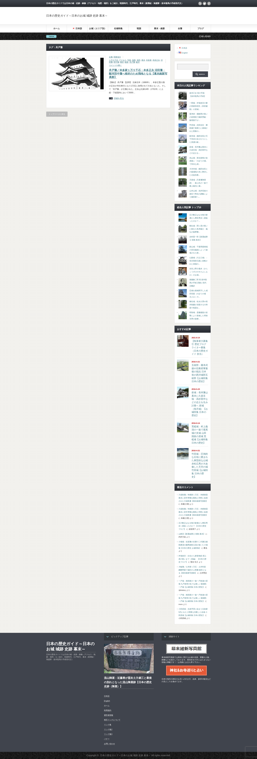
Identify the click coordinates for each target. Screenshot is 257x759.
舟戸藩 (132, 62)
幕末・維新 (159, 28)
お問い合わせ (109, 744)
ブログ (200, 28)
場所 (138, 60)
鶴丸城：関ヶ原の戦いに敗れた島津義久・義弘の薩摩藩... (198, 229)
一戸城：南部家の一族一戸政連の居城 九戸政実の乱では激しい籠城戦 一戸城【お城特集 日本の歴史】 (193, 584)
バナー (106, 739)
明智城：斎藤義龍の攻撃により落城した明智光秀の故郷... (198, 315)
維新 (126, 62)
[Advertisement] (172, 16)
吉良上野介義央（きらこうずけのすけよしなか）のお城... (198, 272)
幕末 (143, 60)
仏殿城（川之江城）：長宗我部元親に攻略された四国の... (198, 261)
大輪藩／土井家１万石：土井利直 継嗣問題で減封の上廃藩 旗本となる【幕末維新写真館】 (192, 570)
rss (200, 3)
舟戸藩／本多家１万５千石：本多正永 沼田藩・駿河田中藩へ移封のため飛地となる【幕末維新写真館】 (138, 74)
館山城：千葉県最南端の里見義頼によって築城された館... (198, 250)
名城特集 (118, 28)
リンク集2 (108, 729)
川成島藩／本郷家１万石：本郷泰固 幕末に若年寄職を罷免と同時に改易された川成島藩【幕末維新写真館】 (193, 498)
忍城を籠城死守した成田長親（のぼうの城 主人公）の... (198, 294)
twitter (204, 3)
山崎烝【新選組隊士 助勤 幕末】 (192, 534)
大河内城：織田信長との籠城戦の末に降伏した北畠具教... (198, 172)
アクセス (122, 60)
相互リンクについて (112, 720)
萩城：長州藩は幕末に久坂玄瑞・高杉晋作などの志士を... (198, 150)
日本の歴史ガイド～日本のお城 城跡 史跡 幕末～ (77, 15)
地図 (134, 60)
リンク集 (107, 725)
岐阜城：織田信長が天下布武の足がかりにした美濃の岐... (198, 139)
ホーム (56, 28)
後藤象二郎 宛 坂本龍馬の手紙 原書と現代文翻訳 (198, 283)
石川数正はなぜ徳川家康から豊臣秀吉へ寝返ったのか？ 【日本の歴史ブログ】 (193, 526)
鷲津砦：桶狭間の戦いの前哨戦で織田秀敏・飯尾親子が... (198, 117)
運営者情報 (108, 715)
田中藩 (116, 62)
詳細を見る (119, 98)
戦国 (139, 28)
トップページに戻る (57, 114)
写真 (129, 60)
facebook (209, 3)
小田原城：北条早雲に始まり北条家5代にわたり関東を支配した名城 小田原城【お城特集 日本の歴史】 (193, 612)
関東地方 (117, 57)
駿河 (138, 62)
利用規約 (107, 710)
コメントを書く (115, 65)
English (107, 701)
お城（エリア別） (97, 28)
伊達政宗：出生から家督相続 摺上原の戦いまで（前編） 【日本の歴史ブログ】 (192, 559)
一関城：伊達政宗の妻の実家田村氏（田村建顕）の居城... (198, 106)
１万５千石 (113, 60)
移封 (122, 62)
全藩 (180, 28)
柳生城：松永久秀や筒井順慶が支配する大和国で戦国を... (198, 304)
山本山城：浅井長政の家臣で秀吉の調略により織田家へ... (198, 194)
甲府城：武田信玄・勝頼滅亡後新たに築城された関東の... (198, 128)
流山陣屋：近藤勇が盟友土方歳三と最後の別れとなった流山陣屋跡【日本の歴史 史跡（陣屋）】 (128, 682)
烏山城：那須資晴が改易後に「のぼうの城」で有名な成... (198, 161)
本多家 (149, 60)
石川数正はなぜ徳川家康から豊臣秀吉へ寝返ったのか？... (198, 218)
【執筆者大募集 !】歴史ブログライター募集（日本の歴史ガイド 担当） (200, 347)
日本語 (106, 696)
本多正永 (156, 60)
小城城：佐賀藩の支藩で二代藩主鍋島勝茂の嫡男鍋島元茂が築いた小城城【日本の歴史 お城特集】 (193, 545)
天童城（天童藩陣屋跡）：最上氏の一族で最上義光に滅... (198, 183)
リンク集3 (108, 734)
